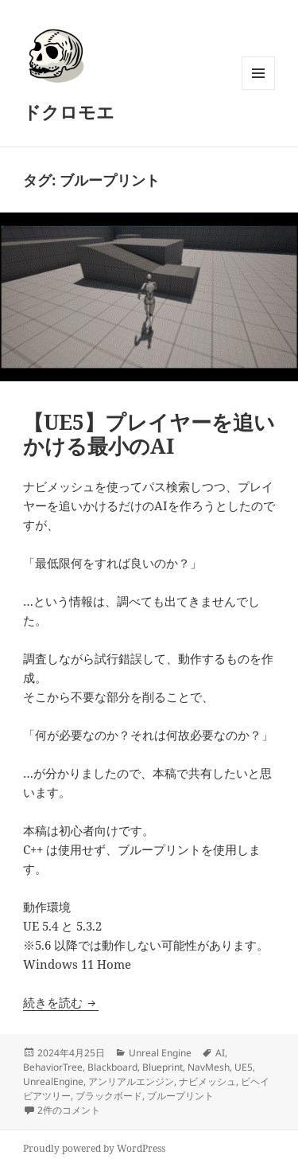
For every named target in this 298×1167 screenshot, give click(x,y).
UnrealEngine (53, 1081)
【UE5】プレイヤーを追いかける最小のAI (149, 434)
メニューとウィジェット (258, 89)
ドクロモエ (68, 111)
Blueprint (162, 1067)
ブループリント (180, 1096)
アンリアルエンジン (131, 1081)
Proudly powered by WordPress (94, 1148)
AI (220, 1053)
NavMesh (209, 1067)
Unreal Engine (160, 1053)
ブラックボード (108, 1096)
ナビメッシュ (207, 1081)
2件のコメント (68, 1110)
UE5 (243, 1067)
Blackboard (112, 1067)
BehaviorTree (53, 1067)
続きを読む (61, 1002)
